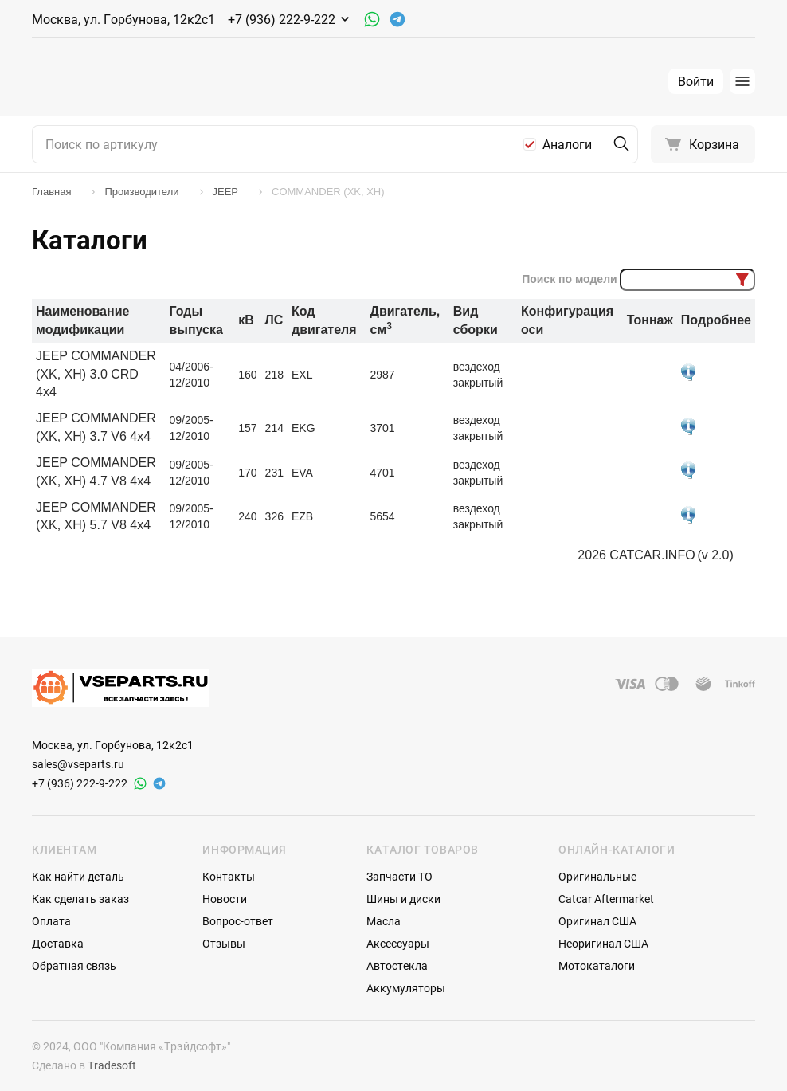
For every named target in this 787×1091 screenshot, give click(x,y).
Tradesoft (112, 1065)
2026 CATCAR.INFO (636, 555)
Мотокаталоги (596, 965)
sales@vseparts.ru (78, 764)
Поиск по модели (569, 279)
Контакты (228, 876)
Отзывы (223, 943)
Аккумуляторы (405, 987)
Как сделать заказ (80, 898)
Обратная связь (74, 965)
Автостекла (397, 965)
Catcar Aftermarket (606, 898)
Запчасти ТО (399, 876)
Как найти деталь (78, 876)
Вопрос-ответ (237, 920)
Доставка (58, 943)
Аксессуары (397, 943)
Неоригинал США (603, 943)
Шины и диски (403, 898)
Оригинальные (597, 876)
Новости (224, 898)
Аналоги (567, 144)
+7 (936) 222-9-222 (79, 783)
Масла (383, 920)
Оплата (51, 920)
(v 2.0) (715, 555)
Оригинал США (597, 920)
